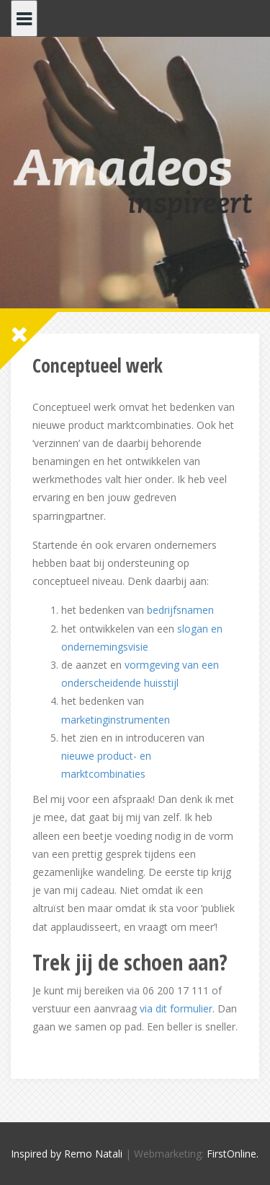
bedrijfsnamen (180, 610)
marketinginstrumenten (115, 719)
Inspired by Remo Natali (66, 1153)
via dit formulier (176, 1008)
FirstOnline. (232, 1153)
